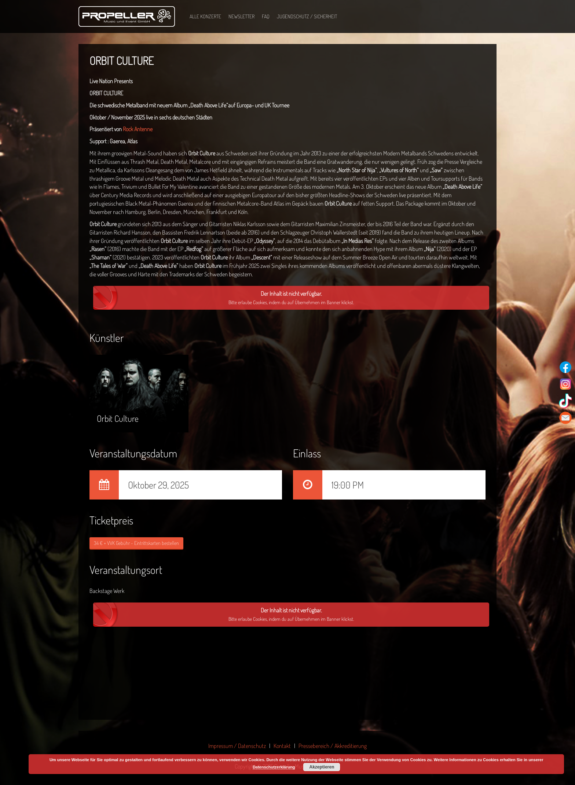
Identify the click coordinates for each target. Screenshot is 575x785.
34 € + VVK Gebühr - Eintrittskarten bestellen (136, 543)
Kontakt (282, 745)
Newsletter (241, 16)
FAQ (266, 16)
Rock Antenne (138, 129)
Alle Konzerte (205, 16)
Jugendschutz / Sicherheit (307, 16)
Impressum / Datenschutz (237, 745)
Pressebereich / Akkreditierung (333, 745)
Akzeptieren (321, 767)
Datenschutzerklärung (274, 767)
